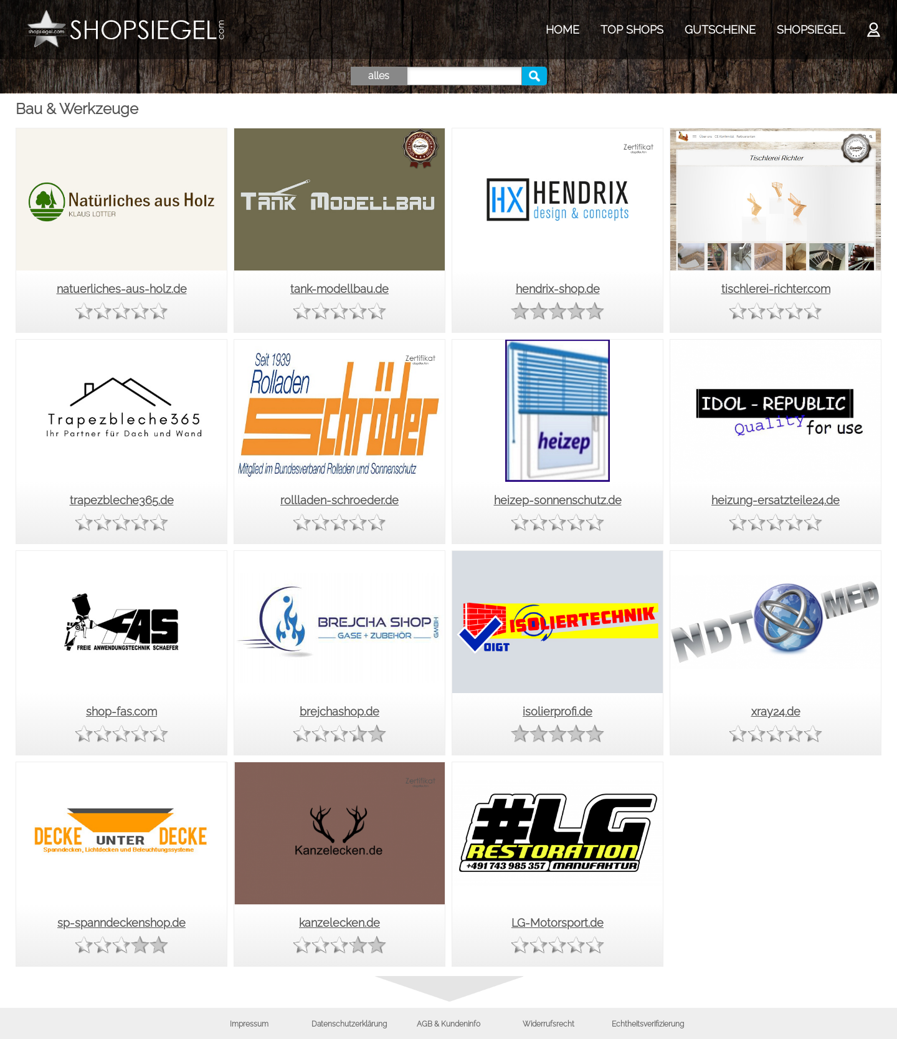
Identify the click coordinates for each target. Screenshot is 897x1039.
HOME (562, 29)
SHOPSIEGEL (811, 29)
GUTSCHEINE (720, 29)
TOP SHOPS (631, 29)
